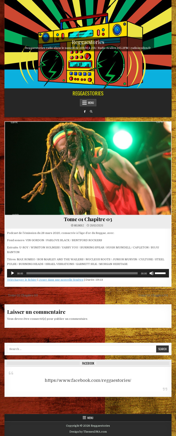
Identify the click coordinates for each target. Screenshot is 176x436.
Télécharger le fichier (22, 279)
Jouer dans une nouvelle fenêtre (61, 279)
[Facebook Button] (85, 111)
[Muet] (151, 273)
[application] (88, 273)
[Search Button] (91, 111)
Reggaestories (88, 41)
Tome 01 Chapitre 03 (88, 219)
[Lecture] (12, 273)
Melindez (79, 225)
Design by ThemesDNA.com (88, 431)
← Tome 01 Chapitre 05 (21, 295)
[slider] (82, 273)
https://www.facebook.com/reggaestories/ (88, 380)
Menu (91, 103)
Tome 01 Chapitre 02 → (155, 295)
